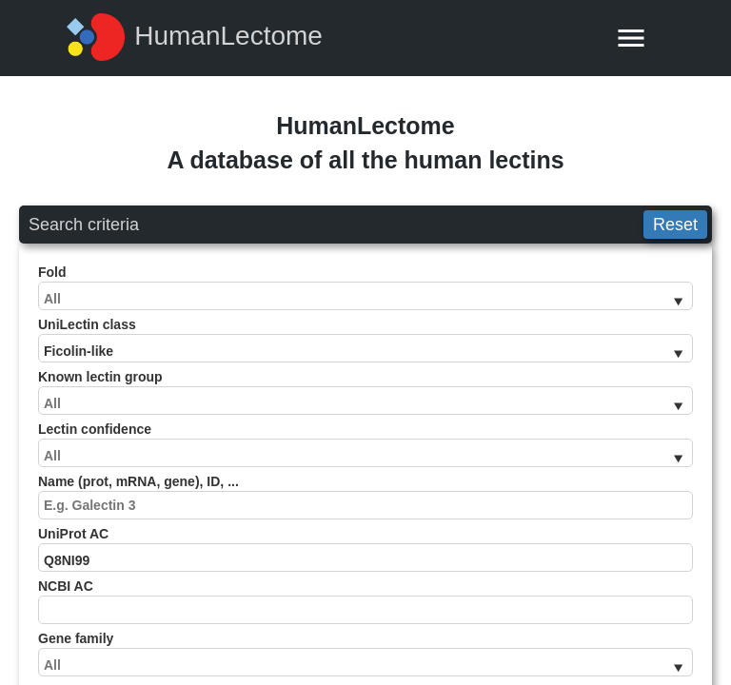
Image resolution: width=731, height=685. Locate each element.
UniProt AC (365, 549)
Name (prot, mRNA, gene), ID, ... (365, 496)
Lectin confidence (365, 444)
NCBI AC (365, 601)
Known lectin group (365, 392)
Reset (675, 224)
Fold (365, 287)
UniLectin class (365, 339)
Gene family (365, 653)
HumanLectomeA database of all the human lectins (365, 142)
